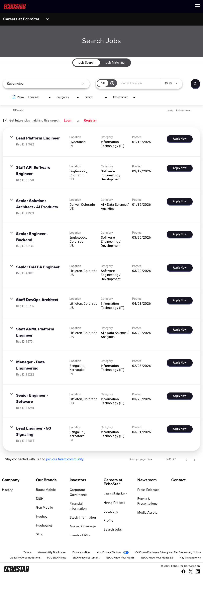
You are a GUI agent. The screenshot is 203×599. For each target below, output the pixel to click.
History (7, 490)
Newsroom (147, 480)
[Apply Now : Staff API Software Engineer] (180, 168)
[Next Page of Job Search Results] (194, 459)
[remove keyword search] (83, 83)
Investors (78, 480)
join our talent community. (65, 459)
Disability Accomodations (44, 557)
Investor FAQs (79, 531)
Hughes (41, 517)
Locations (110, 512)
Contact (178, 480)
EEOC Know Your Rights (144, 557)
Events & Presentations (146, 501)
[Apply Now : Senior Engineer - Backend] (180, 234)
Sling (39, 535)
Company (10, 480)
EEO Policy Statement (108, 557)
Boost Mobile (45, 490)
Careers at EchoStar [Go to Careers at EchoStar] (113, 482)
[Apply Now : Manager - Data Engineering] (180, 362)
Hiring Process (114, 503)
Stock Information (82, 513)
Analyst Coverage (82, 522)
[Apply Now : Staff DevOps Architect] (180, 300)
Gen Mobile (44, 508)
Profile (108, 521)
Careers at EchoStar (21, 19)
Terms (17, 552)
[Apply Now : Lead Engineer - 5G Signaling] (180, 428)
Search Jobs (112, 530)
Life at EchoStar (114, 494)
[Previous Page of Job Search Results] (186, 459)
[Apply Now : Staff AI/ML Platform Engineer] (180, 329)
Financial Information (84, 504)
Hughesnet (43, 526)
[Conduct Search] (195, 83)
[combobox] (43, 83)
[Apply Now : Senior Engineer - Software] (180, 395)
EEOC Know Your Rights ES (183, 557)
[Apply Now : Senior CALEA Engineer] (180, 267)
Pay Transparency (189, 563)
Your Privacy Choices (102, 552)
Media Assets (146, 513)
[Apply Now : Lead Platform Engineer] (180, 138)
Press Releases (147, 490)
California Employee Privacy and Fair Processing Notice (165, 552)
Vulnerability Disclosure (42, 552)
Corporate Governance (78, 492)
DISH (39, 499)
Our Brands (46, 480)
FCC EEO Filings (77, 557)
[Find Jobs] (195, 83)
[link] (101, 142)
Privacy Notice (73, 552)
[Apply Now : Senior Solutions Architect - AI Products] (180, 201)
